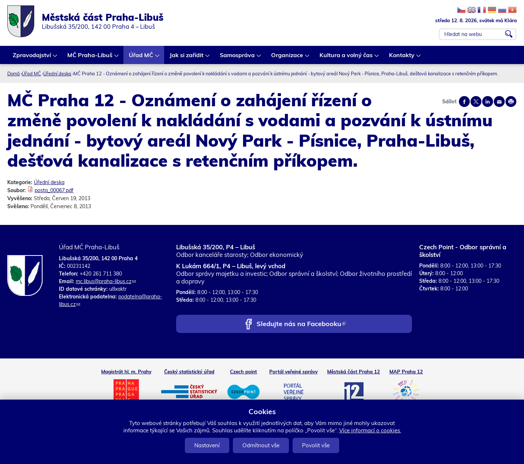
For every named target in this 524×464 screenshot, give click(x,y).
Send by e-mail (499, 101)
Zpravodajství (32, 57)
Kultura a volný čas (346, 57)
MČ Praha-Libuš (90, 57)
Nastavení (207, 445)
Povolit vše (316, 445)
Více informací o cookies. (370, 430)
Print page (510, 101)
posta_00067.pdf (54, 190)
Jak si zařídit (187, 57)
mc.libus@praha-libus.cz (106, 281)
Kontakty (402, 57)
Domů (13, 73)
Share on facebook (464, 101)
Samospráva (237, 57)
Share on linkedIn (487, 101)
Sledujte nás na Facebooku (301, 324)
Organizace (287, 57)
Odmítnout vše (260, 445)
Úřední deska (57, 73)
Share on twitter (476, 101)
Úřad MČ (141, 57)
